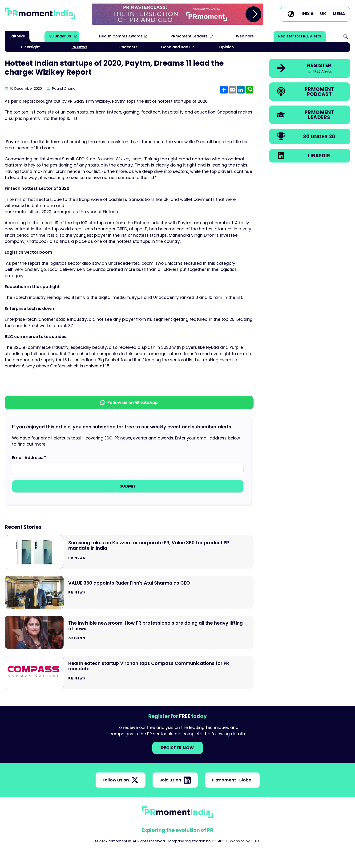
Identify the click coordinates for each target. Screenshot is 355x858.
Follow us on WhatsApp (129, 402)
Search (345, 36)
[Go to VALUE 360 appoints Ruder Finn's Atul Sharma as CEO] (129, 592)
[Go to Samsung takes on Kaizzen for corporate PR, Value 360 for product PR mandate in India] (129, 552)
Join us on (175, 780)
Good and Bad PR (177, 47)
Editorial (17, 36)
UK (323, 13)
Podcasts (128, 47)
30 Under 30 (60, 36)
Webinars (245, 36)
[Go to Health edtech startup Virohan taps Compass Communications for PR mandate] (129, 672)
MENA (339, 13)
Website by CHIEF (245, 840)
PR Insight (30, 47)
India (308, 13)
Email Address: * (29, 457)
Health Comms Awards (121, 36)
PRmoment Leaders (189, 36)
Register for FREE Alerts (299, 36)
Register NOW (177, 748)
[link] (177, 14)
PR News (79, 47)
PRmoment (232, 780)
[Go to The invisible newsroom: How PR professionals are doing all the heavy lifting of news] (129, 632)
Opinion (226, 47)
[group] (177, 14)
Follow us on (120, 780)
